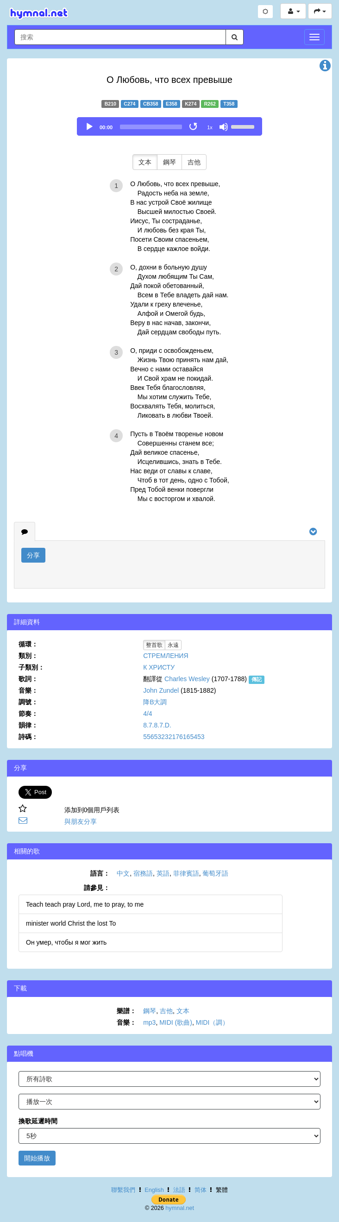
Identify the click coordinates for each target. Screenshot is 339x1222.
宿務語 (143, 873)
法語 (179, 1190)
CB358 (150, 104)
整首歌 (154, 645)
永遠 (173, 645)
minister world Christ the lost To (71, 923)
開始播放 (37, 1158)
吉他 (194, 162)
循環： (28, 644)
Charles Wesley (187, 679)
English (153, 1190)
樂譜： (126, 1011)
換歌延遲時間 (38, 1121)
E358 (171, 104)
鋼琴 (169, 162)
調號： (28, 702)
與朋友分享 (80, 821)
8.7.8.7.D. (157, 725)
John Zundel (161, 690)
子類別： (31, 667)
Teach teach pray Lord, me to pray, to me (85, 904)
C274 (129, 104)
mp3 (149, 1022)
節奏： (28, 713)
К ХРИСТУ (159, 667)
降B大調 (155, 702)
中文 (123, 873)
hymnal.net (179, 1208)
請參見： (97, 887)
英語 (163, 873)
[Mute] (223, 127)
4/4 (147, 713)
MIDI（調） (212, 1022)
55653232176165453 (173, 736)
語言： (100, 873)
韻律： (28, 725)
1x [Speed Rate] (210, 127)
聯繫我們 (123, 1190)
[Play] (89, 127)
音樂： (28, 690)
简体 (201, 1190)
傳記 (256, 679)
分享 (33, 555)
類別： (28, 655)
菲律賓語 (186, 873)
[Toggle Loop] (194, 127)
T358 (228, 104)
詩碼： (28, 736)
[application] (169, 126)
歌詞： (28, 679)
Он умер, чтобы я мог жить (66, 942)
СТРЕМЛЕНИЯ (165, 655)
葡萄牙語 (215, 873)
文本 (144, 162)
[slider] (151, 127)
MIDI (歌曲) (175, 1022)
